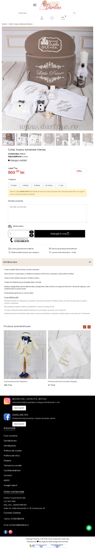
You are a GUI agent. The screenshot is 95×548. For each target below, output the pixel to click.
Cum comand (10, 436)
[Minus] (31, 232)
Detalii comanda (15, 201)
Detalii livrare (10, 441)
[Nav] (84, 327)
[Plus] (31, 235)
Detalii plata (10, 446)
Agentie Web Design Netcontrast (55, 542)
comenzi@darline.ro (19, 525)
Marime (12, 180)
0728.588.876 (21, 241)
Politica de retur (12, 456)
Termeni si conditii (13, 466)
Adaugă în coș (59, 233)
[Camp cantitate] (20, 234)
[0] (63, 18)
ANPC (7, 481)
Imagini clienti (10, 485)
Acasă (4, 24)
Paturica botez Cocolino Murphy (62, 382)
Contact (8, 476)
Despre (7, 461)
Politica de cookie (13, 451)
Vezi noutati (19, 408)
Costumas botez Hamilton (16, 382)
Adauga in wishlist (17, 161)
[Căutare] (74, 13)
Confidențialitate (12, 471)
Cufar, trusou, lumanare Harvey (20, 24)
